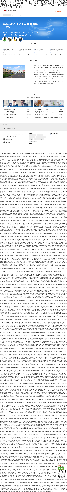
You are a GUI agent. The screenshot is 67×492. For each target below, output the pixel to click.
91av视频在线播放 (34, 405)
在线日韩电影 (2, 386)
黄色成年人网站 (27, 252)
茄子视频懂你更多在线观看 (20, 268)
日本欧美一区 (32, 357)
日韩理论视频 (34, 310)
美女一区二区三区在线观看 (12, 409)
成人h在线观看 (5, 303)
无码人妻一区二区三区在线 (5, 363)
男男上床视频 (57, 227)
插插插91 (60, 204)
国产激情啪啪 (17, 245)
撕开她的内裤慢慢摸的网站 (10, 261)
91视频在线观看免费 (3, 338)
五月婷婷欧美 (39, 165)
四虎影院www (46, 393)
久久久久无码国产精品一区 (35, 363)
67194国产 (31, 335)
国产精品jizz (8, 422)
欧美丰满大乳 (55, 405)
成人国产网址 (40, 373)
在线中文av (51, 182)
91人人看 (1, 405)
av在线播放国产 (39, 470)
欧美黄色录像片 (32, 316)
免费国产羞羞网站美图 (17, 390)
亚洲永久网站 (17, 162)
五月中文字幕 (23, 265)
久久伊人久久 (42, 316)
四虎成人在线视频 (5, 296)
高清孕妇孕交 (41, 479)
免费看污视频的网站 (12, 268)
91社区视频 (41, 182)
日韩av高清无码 (6, 482)
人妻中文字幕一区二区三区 (30, 268)
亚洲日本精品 (49, 274)
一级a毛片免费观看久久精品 (27, 339)
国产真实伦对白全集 (30, 329)
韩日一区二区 (13, 486)
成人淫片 (7, 172)
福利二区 (11, 172)
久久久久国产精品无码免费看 (12, 191)
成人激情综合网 (54, 291)
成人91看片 (7, 274)
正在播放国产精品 (39, 379)
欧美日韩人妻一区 (44, 326)
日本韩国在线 (15, 214)
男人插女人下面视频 (48, 195)
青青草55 (8, 408)
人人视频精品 (6, 287)
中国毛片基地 (27, 344)
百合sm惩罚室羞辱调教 (36, 422)
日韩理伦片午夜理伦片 (19, 261)
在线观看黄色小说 (37, 200)
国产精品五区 (32, 322)
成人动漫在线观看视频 (60, 309)
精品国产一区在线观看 (51, 313)
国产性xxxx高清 (6, 255)
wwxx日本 (56, 440)
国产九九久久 (55, 182)
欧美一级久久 (9, 271)
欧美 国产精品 (17, 258)
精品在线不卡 (21, 469)
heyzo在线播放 (44, 162)
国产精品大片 (60, 322)
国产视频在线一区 (50, 456)
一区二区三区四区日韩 (39, 243)
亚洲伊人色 (10, 214)
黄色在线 (61, 315)
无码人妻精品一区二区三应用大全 (61, 431)
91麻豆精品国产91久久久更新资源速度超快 (19, 181)
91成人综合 (64, 176)
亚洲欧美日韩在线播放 (10, 374)
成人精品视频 (29, 475)
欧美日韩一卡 (37, 303)
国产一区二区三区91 (36, 371)
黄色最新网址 (35, 482)
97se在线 (15, 402)
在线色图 (40, 213)
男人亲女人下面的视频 (37, 290)
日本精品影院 (29, 172)
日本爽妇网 (6, 355)
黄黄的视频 (57, 386)
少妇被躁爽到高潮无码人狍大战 (39, 348)
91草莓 (43, 489)
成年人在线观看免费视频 (47, 470)
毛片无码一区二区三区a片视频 (38, 294)
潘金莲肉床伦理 (61, 316)
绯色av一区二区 (47, 265)
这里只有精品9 (29, 207)
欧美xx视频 (33, 240)
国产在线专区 (16, 339)
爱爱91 (29, 208)
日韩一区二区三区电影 (19, 475)
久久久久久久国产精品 (53, 242)
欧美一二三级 (56, 280)
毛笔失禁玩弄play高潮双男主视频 (44, 454)
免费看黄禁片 (13, 364)
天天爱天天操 (58, 200)
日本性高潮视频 (56, 176)
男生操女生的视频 (3, 248)
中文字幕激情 (48, 396)
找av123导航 (2, 469)
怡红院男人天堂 (37, 357)
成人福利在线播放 (29, 374)
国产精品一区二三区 (20, 249)
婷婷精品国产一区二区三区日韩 (53, 422)
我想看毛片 (29, 191)
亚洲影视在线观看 (10, 297)
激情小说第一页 (21, 210)
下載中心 (36, 15)
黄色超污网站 (6, 406)
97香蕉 (15, 246)
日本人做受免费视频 (46, 207)
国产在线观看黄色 (30, 450)
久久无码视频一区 (32, 306)
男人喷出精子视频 (29, 176)
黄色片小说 (57, 325)
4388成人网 (53, 408)
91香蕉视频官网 (52, 178)
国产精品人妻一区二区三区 (32, 427)
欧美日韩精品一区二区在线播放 (46, 198)
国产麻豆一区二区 (25, 459)
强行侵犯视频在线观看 (30, 181)
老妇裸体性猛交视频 (58, 300)
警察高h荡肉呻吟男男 (3, 278)
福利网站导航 (2, 176)
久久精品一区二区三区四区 (4, 383)
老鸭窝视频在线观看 (55, 192)
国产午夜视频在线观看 (62, 360)
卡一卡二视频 (45, 377)
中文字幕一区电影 (31, 246)
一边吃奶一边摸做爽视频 (25, 357)
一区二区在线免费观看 (55, 446)
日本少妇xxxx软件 (55, 229)
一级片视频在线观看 (58, 338)
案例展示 (31, 15)
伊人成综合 (12, 274)
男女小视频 (55, 309)
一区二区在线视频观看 (53, 371)
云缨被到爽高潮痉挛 (41, 195)
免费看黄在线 (33, 360)
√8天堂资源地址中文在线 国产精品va (37, 453)
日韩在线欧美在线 (41, 425)
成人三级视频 (7, 339)
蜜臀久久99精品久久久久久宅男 (48, 264)
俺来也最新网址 (24, 192)
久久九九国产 (8, 248)
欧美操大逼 (27, 163)
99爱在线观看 (46, 310)
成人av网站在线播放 (61, 275)
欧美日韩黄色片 (13, 198)
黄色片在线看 (26, 275)
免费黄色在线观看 (5, 316)
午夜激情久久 (16, 297)
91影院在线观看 (44, 224)
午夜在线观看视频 (13, 156)
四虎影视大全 (26, 380)
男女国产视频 (50, 406)
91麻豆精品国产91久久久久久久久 (12, 370)
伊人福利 (4, 162)
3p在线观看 (56, 412)
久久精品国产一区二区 (53, 160)
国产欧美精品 (5, 217)
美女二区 (46, 217)
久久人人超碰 (48, 236)
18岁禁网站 (9, 179)
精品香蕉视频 (3, 294)
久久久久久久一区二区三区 (13, 444)
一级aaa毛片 (23, 300)
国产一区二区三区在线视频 (42, 431)
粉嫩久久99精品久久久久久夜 (41, 395)
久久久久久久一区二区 (38, 358)
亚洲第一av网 (53, 431)
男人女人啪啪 (39, 259)
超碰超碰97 (54, 335)
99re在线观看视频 (4, 220)
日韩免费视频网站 (47, 191)
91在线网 (14, 395)
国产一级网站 (16, 491)
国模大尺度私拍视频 (53, 437)
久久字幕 (25, 191)
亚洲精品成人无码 (48, 192)
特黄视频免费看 (49, 258)
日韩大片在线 (11, 470)
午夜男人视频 (14, 236)
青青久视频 (10, 326)
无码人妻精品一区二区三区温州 (12, 166)
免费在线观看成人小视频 (6, 424)
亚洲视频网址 (37, 226)
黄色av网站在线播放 (20, 363)
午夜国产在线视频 (34, 373)
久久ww (45, 456)
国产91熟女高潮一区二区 (51, 418)
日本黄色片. (29, 338)
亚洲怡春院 (8, 281)
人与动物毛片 (18, 373)
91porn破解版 (20, 255)
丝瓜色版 (62, 179)
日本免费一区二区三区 (35, 213)
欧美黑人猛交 (28, 262)
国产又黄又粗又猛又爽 (28, 245)
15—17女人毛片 (13, 424)
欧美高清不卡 (30, 332)
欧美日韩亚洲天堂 (30, 390)
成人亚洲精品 (41, 462)
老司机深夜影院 (16, 463)
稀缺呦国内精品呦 (39, 338)
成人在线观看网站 (44, 313)
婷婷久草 (18, 323)
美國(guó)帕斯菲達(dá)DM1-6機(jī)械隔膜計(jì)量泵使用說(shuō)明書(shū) (46, 117)
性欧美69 (29, 393)
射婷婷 (18, 402)
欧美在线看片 (17, 280)
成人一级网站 (55, 306)
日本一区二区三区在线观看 (32, 239)
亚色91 (25, 360)
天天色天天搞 (44, 380)
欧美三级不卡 (13, 216)
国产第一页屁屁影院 (48, 297)
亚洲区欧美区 (11, 473)
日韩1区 (22, 434)
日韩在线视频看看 (44, 175)
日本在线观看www (64, 380)
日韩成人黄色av (24, 418)
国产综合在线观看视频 (5, 262)
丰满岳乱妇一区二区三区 (63, 307)
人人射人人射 (9, 264)
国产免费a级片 (38, 389)
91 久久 (12, 342)
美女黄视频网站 (44, 355)
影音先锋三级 (18, 364)
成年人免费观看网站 (45, 268)
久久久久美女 (34, 323)
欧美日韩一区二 (51, 440)
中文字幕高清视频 (62, 197)
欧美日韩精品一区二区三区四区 (16, 440)
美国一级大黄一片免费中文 (42, 312)
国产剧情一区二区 (14, 411)
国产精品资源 (32, 208)
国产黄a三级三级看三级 (50, 415)
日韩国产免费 (24, 383)
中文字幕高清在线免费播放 (48, 176)
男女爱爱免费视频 (30, 354)
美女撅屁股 (4, 172)
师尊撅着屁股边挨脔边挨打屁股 (61, 243)
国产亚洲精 (60, 182)
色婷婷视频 (39, 223)
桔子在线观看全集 (24, 354)
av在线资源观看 (19, 213)
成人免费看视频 (6, 245)
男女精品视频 (60, 252)
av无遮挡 (61, 374)
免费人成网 (51, 379)
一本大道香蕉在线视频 (21, 163)
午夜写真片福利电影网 (63, 211)
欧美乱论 (27, 201)
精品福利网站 (28, 486)
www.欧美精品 (21, 360)
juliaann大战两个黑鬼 (33, 224)
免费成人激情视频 (50, 309)
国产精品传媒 (60, 367)
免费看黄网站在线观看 (40, 214)
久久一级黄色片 (33, 411)
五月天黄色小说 (46, 182)
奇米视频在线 (27, 226)
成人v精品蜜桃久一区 (62, 192)
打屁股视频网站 (20, 214)
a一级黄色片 (10, 393)
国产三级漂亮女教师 (15, 211)
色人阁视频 (38, 261)
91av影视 (59, 232)
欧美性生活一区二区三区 (57, 162)
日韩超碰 (53, 210)
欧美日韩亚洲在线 (22, 240)
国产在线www (20, 165)
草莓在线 (59, 377)
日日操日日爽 (55, 370)
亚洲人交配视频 (33, 355)
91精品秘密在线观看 (55, 195)
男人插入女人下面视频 (40, 323)
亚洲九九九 (59, 245)
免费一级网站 (39, 351)
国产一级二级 (44, 210)
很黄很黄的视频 (21, 216)
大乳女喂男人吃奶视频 (41, 160)
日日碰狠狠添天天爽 (29, 347)
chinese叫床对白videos (45, 252)
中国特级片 (65, 374)
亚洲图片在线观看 (52, 393)
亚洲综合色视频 (23, 309)
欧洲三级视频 (44, 223)
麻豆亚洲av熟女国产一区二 (23, 488)
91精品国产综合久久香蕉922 (58, 230)
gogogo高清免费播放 (43, 331)
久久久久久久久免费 (25, 472)
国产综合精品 (17, 389)
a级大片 (33, 463)
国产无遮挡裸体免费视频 (20, 217)
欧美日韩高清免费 (12, 200)
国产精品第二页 (32, 162)
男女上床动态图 (16, 446)
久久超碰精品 (55, 226)
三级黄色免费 (38, 383)
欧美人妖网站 (23, 415)
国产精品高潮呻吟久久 (8, 485)
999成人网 (7, 441)
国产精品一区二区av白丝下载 (6, 175)
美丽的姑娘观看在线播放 (35, 277)
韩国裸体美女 (26, 396)
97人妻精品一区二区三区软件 (5, 418)
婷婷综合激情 (5, 312)
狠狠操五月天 (45, 188)
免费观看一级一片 (19, 207)
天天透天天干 (28, 223)
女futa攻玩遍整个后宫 (58, 259)
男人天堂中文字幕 (58, 354)
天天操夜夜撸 (26, 392)
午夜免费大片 (64, 240)
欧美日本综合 (38, 163)
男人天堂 (15, 323)
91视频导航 (11, 249)
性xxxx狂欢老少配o (40, 278)
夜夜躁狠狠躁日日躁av (14, 422)
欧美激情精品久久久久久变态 (47, 213)
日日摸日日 (33, 243)
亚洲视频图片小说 (25, 246)
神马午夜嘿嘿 (38, 198)
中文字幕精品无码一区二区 (8, 322)
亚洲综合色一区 (43, 274)
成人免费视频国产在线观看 (24, 188)
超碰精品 (11, 418)
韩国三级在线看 (27, 224)
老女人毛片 (25, 255)
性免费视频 (24, 248)
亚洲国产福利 (62, 287)
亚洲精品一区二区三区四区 (31, 379)
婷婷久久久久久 (26, 195)
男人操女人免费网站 (45, 315)
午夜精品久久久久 (43, 249)
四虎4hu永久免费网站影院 (6, 329)
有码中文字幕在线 (42, 217)
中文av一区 (11, 380)
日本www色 (46, 281)
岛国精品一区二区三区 (35, 182)
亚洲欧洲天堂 (11, 255)
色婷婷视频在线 (4, 310)
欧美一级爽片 (43, 457)
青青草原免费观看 (58, 165)
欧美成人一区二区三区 (28, 159)
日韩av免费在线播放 (14, 165)
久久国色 (52, 191)
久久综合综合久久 (33, 233)
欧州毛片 (4, 197)
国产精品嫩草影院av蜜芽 (48, 232)
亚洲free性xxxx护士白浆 (26, 303)
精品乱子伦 (2, 268)
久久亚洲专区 (5, 275)
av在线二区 (20, 339)
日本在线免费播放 (19, 192)
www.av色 (16, 201)
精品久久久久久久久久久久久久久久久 (44, 239)
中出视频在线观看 (49, 358)
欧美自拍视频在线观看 (57, 278)
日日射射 (21, 402)
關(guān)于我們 (14, 15)
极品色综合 (3, 169)
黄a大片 (54, 243)
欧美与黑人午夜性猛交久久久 (36, 376)
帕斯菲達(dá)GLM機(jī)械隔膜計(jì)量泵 (10, 112)
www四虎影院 (53, 201)
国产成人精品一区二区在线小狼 (39, 192)
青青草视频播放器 (34, 223)
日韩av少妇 (27, 460)
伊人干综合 (59, 268)
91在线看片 (51, 482)
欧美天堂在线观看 (31, 192)
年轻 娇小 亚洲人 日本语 (51, 395)
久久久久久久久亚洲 (59, 347)
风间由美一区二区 (20, 191)
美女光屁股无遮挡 (11, 275)
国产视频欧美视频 (57, 163)
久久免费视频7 (39, 380)
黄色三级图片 (62, 166)
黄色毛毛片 (35, 370)
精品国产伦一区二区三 (39, 306)
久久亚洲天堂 (58, 255)
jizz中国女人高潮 (46, 482)
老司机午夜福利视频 (49, 491)
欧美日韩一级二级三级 (44, 226)
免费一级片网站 (6, 405)
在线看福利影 (12, 258)
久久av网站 (12, 335)
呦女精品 (40, 248)
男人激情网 (60, 412)
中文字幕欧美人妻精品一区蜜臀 (23, 169)
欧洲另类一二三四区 (43, 363)
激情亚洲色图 (30, 370)
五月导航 (42, 163)
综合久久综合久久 (62, 310)
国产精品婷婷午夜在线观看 (42, 466)
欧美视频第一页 (16, 243)
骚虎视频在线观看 (60, 208)
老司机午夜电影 (34, 339)
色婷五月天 (34, 326)
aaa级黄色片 (58, 389)
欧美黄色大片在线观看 (33, 392)
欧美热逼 (59, 207)
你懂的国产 (52, 280)
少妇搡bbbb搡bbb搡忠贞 (48, 208)
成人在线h (39, 412)
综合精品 (50, 411)
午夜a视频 (45, 325)
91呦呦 (9, 198)
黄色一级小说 (57, 261)
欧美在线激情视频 (53, 390)
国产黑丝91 (2, 227)
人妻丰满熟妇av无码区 (47, 294)
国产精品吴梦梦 (50, 293)
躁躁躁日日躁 (64, 182)
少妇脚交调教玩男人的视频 (48, 243)
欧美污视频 (65, 441)
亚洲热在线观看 (29, 462)
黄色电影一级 (61, 357)
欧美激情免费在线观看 (6, 232)
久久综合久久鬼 (16, 188)
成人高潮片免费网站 (40, 310)
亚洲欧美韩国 (13, 371)
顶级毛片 (30, 310)
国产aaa (9, 447)
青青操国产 (55, 406)
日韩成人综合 (44, 211)
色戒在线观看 (41, 325)
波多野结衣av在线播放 (51, 338)
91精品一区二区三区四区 (15, 182)
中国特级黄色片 (36, 178)
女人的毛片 (39, 409)
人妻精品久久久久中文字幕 (60, 262)
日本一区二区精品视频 (41, 185)
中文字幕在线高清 (12, 194)
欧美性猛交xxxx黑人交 (32, 415)
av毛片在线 (27, 300)
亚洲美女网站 (35, 312)
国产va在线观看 (3, 236)
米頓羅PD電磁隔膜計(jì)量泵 (8, 108)
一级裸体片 (25, 315)
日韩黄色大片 (28, 240)
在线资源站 (26, 412)
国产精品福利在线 (56, 258)
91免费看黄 (60, 440)
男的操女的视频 (34, 293)
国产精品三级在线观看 (11, 341)
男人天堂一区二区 (18, 194)
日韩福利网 (16, 255)
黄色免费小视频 (7, 210)
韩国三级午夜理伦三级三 (25, 232)
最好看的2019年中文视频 (9, 323)
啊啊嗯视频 (2, 245)
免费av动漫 (58, 485)
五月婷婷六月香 (42, 367)
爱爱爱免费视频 (49, 357)
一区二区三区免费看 (10, 412)
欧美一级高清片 (35, 207)
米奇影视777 (29, 296)
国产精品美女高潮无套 (27, 214)
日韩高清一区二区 (28, 197)
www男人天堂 (64, 223)
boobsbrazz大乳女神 (24, 242)
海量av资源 (53, 374)
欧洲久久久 (11, 457)
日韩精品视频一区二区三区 (34, 230)
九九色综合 (22, 341)
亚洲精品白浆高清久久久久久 (48, 278)
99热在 (24, 165)
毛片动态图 (63, 278)
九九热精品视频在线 (35, 428)
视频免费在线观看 (56, 296)
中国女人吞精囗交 (19, 284)
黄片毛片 (19, 265)
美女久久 (45, 293)
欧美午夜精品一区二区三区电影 (10, 223)
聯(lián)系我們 (41, 15)
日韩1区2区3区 (32, 479)
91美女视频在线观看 (58, 220)
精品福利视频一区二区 (24, 323)
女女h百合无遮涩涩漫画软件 (46, 259)
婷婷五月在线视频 (33, 258)
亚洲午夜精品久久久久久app (33, 325)
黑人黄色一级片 (61, 188)
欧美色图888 (34, 172)
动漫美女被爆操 (8, 162)
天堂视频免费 (44, 236)
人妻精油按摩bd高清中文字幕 (12, 345)
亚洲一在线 (10, 454)
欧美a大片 (52, 248)
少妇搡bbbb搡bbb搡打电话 (25, 440)
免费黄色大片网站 (44, 486)
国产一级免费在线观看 (5, 230)
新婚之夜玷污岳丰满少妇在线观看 (31, 165)
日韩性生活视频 (47, 216)
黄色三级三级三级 (24, 424)
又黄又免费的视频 (48, 181)
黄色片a (16, 169)
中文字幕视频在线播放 (24, 175)
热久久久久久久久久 (12, 405)
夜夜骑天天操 (33, 262)
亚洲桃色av (65, 201)
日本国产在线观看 (51, 159)
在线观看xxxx (2, 216)
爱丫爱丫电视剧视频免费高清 (54, 323)
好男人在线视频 (31, 386)
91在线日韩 (23, 277)
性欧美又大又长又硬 (38, 315)
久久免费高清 (9, 338)
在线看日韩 (30, 463)
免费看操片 (30, 211)
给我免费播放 (38, 274)
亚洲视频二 (55, 233)
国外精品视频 (45, 453)
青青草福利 (49, 380)
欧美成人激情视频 (12, 313)
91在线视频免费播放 (44, 197)
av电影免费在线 (9, 309)
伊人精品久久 (26, 249)
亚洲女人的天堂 (50, 307)
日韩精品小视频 (63, 165)
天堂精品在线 (26, 310)
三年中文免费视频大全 (61, 348)
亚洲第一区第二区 (48, 447)
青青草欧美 (42, 255)
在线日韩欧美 (55, 185)
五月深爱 (17, 178)
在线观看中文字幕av (20, 312)
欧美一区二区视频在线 (16, 453)
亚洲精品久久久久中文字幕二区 (10, 396)
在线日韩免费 (41, 230)
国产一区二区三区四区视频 (50, 303)
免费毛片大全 (55, 348)
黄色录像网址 (60, 284)
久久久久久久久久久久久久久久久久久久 (11, 431)
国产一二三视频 (50, 326)
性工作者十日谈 (18, 478)
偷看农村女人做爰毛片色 (29, 216)
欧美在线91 (52, 165)
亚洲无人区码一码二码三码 (61, 297)
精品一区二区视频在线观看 (8, 227)
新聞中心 (26, 15)
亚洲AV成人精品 (39, 355)
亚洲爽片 (14, 249)
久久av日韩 (4, 364)
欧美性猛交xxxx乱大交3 (60, 344)
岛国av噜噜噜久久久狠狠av (40, 296)
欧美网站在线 (10, 354)
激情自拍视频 (4, 163)
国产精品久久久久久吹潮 (28, 210)
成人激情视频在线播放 (24, 421)
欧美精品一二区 (51, 361)
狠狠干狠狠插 (32, 287)
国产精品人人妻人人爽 (9, 277)
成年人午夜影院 (29, 457)
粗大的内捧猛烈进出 (50, 211)
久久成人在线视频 (28, 399)
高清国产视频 (34, 441)
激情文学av (36, 466)
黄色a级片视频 (35, 284)
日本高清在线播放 (64, 383)
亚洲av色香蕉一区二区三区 (47, 306)
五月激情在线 (60, 265)
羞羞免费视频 (6, 268)
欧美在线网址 (26, 325)
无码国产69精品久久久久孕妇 (5, 224)
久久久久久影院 (54, 363)
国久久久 (22, 371)
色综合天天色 (33, 341)
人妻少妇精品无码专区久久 (55, 319)
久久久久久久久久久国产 (21, 230)
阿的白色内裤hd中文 (3, 434)
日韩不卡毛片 (8, 348)
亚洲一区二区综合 (39, 489)
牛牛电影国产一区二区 (14, 428)
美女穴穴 (11, 339)
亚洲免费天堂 (3, 319)
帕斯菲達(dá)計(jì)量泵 (12, 128)
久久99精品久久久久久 (40, 232)
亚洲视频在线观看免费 (33, 195)
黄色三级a (42, 242)
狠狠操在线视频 (60, 169)
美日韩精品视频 (45, 307)
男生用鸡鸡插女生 (16, 306)
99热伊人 (60, 156)
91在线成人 (28, 309)
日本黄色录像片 (16, 412)
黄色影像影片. (4, 179)
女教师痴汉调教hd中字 (37, 216)
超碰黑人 (17, 216)
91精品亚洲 (17, 486)
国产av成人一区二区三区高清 (21, 351)
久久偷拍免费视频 (19, 293)
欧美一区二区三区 (64, 277)
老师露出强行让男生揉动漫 (19, 275)
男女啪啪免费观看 (3, 156)
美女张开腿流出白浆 (38, 307)
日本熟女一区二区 (6, 188)
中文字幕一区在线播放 (48, 399)
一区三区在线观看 (21, 422)
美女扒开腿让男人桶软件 (19, 331)
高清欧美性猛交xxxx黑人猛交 (18, 310)
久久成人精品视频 (62, 280)
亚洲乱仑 (27, 415)
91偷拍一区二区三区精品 (7, 411)
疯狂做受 (53, 240)
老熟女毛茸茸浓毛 (63, 342)
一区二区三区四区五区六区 (39, 201)
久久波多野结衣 (31, 200)
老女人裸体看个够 (43, 463)
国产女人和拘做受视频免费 (19, 328)
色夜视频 (5, 213)
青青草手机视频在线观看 (39, 208)
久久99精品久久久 (18, 232)
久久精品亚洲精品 (64, 396)
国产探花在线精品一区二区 (62, 459)
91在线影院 (21, 233)
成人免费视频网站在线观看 (59, 175)
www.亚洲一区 (38, 347)
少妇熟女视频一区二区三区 (36, 211)
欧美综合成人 (33, 296)
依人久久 (62, 245)
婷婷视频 (50, 315)
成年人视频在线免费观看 (35, 297)
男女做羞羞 (59, 434)
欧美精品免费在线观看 (61, 488)
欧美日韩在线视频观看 (48, 348)
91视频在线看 (36, 450)
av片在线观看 (22, 162)
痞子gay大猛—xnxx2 (24, 364)
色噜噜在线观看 (7, 380)
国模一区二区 (64, 156)
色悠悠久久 (7, 379)
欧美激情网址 (4, 252)
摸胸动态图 (5, 271)
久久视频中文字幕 (38, 364)
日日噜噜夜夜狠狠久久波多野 (6, 265)
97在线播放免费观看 (51, 354)
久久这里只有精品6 (27, 470)
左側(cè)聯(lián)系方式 (48, 15)
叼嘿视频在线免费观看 (46, 280)
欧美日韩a (22, 294)
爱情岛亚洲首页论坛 (32, 446)
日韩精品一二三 (14, 197)
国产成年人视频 (24, 405)
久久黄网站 (44, 418)
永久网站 (38, 415)
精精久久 (3, 274)
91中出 (8, 360)
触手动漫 (62, 163)
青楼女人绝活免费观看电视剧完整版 (23, 316)
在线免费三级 (14, 160)
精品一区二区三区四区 (44, 200)
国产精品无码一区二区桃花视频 (54, 421)
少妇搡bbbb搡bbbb (60, 291)
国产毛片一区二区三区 (50, 175)
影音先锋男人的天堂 (22, 462)
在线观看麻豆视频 (50, 162)
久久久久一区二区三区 (39, 287)
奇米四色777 (63, 213)
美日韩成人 (64, 300)
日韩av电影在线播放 (27, 345)
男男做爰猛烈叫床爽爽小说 (23, 278)
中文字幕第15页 (18, 200)
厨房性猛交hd (62, 227)
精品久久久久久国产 (51, 281)
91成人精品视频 (34, 399)
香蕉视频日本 (12, 325)
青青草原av (31, 380)
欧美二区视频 (16, 386)
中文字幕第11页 (40, 339)
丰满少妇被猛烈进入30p (49, 296)
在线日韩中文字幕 (11, 280)
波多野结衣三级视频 (17, 300)
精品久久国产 (27, 408)
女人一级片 (15, 230)
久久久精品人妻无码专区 (23, 211)
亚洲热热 (14, 220)
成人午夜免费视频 (16, 485)
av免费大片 (43, 328)
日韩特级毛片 (32, 291)
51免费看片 (34, 210)
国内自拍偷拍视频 (64, 248)
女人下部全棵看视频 (12, 379)
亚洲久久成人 (17, 376)
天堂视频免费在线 (11, 300)
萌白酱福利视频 (16, 262)
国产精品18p (18, 341)
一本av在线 (41, 178)
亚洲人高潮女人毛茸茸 (10, 392)
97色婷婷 (17, 226)
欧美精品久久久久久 (44, 411)
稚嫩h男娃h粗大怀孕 (50, 223)
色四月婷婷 (38, 255)
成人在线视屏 (63, 443)
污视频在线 (14, 207)
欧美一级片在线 (50, 355)
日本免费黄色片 (49, 194)
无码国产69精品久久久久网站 (10, 242)
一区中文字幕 (31, 169)
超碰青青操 (17, 239)
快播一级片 (57, 281)
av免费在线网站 (21, 226)
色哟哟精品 (47, 475)
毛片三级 (40, 246)
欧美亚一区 (54, 347)
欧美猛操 (18, 344)
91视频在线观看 (40, 332)
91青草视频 (27, 230)
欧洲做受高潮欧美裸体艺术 (19, 252)
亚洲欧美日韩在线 (33, 351)
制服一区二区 (11, 287)
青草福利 (50, 473)
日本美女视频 (20, 315)
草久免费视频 (15, 210)
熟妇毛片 (34, 159)
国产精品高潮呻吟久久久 (58, 427)
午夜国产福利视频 (3, 476)
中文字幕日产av (47, 271)
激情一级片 (54, 376)
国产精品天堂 (40, 418)
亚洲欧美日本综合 (42, 204)
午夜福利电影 (50, 226)
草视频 (28, 236)
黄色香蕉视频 (23, 176)
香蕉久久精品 (9, 197)
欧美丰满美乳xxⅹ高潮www (19, 313)
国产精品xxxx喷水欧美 (59, 312)
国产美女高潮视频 (58, 313)
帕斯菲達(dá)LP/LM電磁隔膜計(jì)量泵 (10, 114)
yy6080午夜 (63, 377)
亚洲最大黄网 (59, 160)
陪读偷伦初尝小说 (30, 204)
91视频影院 (42, 271)
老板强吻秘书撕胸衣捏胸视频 (23, 185)
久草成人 (54, 262)
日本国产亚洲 (13, 373)
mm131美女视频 (52, 469)
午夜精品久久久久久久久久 (12, 213)
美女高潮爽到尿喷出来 (20, 224)
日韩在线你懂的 (47, 479)
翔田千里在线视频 (44, 485)
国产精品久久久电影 (18, 374)
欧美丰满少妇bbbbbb (37, 220)
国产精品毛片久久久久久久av (55, 396)
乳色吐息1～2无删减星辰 (23, 204)
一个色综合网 (17, 335)
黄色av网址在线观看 (33, 259)
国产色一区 (14, 393)
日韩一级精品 (27, 162)
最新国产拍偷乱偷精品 (21, 291)
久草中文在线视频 (28, 341)
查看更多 (38, 86)
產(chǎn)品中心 (20, 15)
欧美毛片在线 (56, 156)
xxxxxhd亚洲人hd (57, 248)
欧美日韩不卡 (38, 446)
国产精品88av (5, 198)
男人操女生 (21, 239)
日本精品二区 (16, 319)
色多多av (24, 475)
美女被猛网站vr (56, 211)
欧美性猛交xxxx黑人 (62, 210)
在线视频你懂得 (52, 322)
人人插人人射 (49, 224)
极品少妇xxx (31, 185)
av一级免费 (29, 255)
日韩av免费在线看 (37, 169)
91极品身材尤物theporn (29, 227)
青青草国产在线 (25, 284)
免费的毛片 (55, 169)
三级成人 (27, 265)
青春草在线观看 (62, 329)
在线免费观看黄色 (34, 191)
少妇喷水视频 (63, 200)
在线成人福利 (27, 422)
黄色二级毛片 (5, 399)
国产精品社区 (53, 214)
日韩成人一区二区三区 (28, 425)
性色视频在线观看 (33, 163)
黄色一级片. (49, 409)
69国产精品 (20, 326)
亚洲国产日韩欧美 (48, 201)
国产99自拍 (12, 188)
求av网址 (29, 213)
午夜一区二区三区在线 (38, 156)
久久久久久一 (33, 383)
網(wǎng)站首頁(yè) (7, 15)
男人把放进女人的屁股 (33, 188)
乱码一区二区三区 (31, 424)
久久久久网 (49, 210)
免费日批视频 (35, 377)
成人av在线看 (34, 255)
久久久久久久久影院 (41, 275)
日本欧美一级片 (12, 229)
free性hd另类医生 (16, 488)
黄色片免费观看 (22, 179)
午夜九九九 (39, 252)
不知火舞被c (64, 354)
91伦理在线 (44, 358)
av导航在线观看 (39, 188)
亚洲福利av (17, 377)
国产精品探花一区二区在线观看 (16, 248)
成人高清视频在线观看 (42, 284)
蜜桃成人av (5, 297)
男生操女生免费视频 (33, 478)
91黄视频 (7, 156)
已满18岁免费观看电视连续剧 (46, 374)
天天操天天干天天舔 (36, 175)
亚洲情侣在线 (35, 342)
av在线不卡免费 (41, 393)
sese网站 (20, 319)
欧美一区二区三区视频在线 (7, 332)
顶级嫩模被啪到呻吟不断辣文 (19, 342)
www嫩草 (14, 195)
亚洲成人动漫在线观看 (14, 456)
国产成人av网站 (9, 236)
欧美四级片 (35, 421)
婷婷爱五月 (39, 281)
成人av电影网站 (9, 347)
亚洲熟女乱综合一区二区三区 (45, 438)
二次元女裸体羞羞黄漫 (5, 200)
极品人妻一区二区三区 (58, 191)
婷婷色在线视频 (31, 271)
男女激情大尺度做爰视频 (55, 239)
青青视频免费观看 (35, 217)
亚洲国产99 (3, 396)
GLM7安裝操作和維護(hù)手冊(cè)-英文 (41, 109)
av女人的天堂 (34, 412)
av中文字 (57, 316)
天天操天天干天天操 (59, 303)
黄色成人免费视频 (45, 424)
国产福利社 (57, 210)
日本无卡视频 (42, 265)
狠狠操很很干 (52, 261)
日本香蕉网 (22, 392)
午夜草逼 (46, 169)
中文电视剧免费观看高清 (47, 248)
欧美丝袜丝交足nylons (46, 246)
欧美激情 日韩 (35, 275)
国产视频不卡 (47, 437)
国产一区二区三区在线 (56, 351)
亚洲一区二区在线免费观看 (19, 325)
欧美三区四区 (32, 303)
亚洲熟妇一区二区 (40, 392)
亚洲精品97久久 (40, 240)
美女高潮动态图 (16, 233)
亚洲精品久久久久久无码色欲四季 (38, 176)
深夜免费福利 (44, 309)
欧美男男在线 (47, 275)
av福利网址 (8, 367)
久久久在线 (39, 224)
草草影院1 (30, 396)
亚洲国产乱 (31, 275)
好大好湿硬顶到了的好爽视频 (39, 181)
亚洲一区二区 (10, 159)
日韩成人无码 (21, 306)
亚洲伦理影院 (12, 232)
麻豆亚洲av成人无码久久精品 (40, 166)
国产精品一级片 (54, 194)
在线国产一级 (32, 156)
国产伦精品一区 (10, 390)
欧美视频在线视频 (43, 303)
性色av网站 (62, 355)
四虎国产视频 (16, 208)
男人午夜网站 (18, 220)
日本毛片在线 (37, 463)
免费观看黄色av (61, 239)
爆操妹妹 (62, 216)
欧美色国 (52, 156)
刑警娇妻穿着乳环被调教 (47, 373)
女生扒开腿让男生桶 (32, 434)
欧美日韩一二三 (14, 163)
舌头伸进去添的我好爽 (21, 160)
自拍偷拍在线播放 (41, 293)
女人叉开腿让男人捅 (21, 201)
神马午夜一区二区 (30, 473)
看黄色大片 (9, 364)
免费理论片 (35, 380)
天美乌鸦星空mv (58, 271)
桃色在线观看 (62, 485)
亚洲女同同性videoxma (35, 345)
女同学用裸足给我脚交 (28, 328)
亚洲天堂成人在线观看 (46, 156)
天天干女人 (35, 332)
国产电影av (39, 405)
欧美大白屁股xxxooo (3, 195)
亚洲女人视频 (9, 207)
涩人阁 (31, 232)
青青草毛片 (31, 264)
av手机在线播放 (32, 226)
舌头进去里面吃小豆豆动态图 (10, 331)
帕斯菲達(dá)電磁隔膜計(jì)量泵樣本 (41, 114)
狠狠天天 (31, 444)
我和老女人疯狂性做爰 (11, 252)
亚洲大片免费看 (51, 197)
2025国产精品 (36, 227)
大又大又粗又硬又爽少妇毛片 (14, 450)
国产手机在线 (36, 204)
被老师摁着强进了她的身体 (16, 355)
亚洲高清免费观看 (27, 322)
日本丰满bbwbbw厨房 (22, 296)
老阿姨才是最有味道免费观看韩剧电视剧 (57, 181)
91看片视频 (53, 290)
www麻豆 (43, 165)
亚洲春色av (24, 374)
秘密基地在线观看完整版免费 (59, 159)
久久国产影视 (48, 172)
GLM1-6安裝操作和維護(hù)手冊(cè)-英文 (41, 111)
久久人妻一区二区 (7, 486)
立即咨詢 (61, 468)
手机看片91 (8, 325)
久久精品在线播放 (24, 393)
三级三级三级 (17, 294)
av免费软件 (36, 246)
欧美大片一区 (46, 441)
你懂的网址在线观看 (43, 291)
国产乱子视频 (48, 290)
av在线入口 (4, 328)
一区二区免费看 (43, 357)
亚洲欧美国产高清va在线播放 (50, 227)
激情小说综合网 (27, 258)
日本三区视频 (9, 163)
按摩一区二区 (11, 262)
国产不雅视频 (42, 169)
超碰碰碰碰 (44, 491)
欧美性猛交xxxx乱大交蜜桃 (25, 355)
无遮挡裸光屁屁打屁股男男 (38, 264)
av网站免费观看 (12, 192)
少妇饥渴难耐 (26, 406)
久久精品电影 (13, 361)
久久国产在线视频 (7, 192)
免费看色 (42, 216)
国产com (9, 355)
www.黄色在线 (43, 408)
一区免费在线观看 (61, 363)
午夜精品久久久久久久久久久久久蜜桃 (17, 348)
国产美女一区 (4, 191)
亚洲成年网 (43, 389)
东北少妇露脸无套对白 (15, 271)
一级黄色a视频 (18, 223)
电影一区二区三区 (46, 332)
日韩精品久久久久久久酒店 (25, 479)
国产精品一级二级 (57, 361)
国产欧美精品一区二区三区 (18, 274)
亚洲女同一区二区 (10, 434)
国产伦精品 (16, 469)
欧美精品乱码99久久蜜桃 (20, 290)
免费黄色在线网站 (19, 383)
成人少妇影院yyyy (14, 265)
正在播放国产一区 (53, 216)
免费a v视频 (53, 460)
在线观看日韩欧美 (46, 178)
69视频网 (1, 309)
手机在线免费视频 (13, 290)
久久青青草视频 (39, 210)
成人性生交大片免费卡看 (4, 306)
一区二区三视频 (43, 383)
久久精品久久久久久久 (40, 456)
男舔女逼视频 (39, 280)
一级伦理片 (37, 300)
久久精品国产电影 (41, 227)
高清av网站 (42, 434)
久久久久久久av (19, 405)
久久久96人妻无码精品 (56, 166)
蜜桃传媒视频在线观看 (53, 441)
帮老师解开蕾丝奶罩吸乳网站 (5, 456)
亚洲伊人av (38, 341)
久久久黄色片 (43, 347)
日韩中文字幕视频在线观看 (40, 172)
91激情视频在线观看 (49, 262)
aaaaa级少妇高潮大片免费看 (27, 293)
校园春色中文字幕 (48, 166)
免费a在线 (3, 339)
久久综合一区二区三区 (30, 220)
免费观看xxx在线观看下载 (55, 236)
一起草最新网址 (22, 159)
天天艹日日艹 (29, 166)
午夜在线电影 (21, 431)
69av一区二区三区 (43, 261)
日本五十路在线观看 (59, 201)
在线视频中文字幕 (13, 383)
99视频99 (37, 159)
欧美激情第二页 (31, 466)
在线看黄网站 (61, 462)
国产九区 (6, 409)
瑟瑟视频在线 (16, 240)
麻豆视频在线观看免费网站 (56, 328)
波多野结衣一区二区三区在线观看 (30, 281)
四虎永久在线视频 (41, 447)
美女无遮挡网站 (24, 326)
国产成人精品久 (17, 242)
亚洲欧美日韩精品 (25, 198)
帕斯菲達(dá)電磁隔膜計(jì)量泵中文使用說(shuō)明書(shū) (44, 112)
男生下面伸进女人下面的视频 (60, 373)
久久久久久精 (56, 463)
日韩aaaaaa (65, 214)
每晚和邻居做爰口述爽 (44, 406)
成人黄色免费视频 (46, 379)
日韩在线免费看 (2, 441)
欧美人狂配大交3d (31, 438)
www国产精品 (32, 300)
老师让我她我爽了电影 (25, 156)
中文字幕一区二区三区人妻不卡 (26, 373)
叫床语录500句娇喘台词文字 (21, 172)
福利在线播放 (43, 446)
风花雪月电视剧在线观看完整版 (58, 293)
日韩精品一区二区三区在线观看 (23, 447)
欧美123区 (37, 479)
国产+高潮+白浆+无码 (10, 319)
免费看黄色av (50, 229)
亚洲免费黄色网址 (6, 315)
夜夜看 (28, 418)
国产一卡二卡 (7, 258)
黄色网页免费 (59, 233)
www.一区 (56, 453)
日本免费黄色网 (19, 156)
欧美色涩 (59, 383)
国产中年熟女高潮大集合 (53, 252)
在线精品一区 (34, 197)
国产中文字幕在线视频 (60, 249)
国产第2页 (11, 230)
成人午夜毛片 (18, 393)
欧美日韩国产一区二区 (10, 421)
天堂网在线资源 (48, 457)
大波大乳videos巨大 (45, 386)
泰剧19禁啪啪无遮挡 (6, 229)
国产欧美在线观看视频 (11, 178)
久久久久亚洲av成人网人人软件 (34, 249)
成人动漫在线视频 (63, 421)
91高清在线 (8, 294)
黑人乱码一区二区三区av (27, 376)
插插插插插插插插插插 (14, 425)
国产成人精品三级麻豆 (47, 462)
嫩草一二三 (22, 344)
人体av (34, 489)
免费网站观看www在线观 (51, 312)
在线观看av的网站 (47, 214)
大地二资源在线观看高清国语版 (10, 176)
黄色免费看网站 (18, 198)
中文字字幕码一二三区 (17, 277)
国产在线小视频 (52, 300)
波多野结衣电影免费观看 (58, 223)
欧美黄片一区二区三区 (45, 402)
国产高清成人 (43, 290)
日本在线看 (14, 312)
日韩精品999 (35, 185)
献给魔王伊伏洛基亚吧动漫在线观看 (51, 434)
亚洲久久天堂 (61, 258)
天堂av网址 (47, 160)
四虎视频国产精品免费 (26, 319)
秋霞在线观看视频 (4, 491)
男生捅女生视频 (22, 476)
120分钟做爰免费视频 (57, 179)
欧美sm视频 (9, 278)
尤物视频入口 (57, 287)
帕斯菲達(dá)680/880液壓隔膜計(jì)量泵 (10, 117)
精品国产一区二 (54, 245)
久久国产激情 (33, 214)
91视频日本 (27, 476)
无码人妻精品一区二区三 (61, 224)
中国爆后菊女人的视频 (11, 399)
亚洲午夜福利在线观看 (26, 411)
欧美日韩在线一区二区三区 (10, 201)
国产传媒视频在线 (32, 389)
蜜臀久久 (44, 262)
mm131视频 (15, 172)
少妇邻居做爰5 (22, 281)
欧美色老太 (57, 374)
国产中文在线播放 (41, 191)
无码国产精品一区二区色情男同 (25, 453)
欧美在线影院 (12, 294)
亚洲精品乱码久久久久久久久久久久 (23, 264)
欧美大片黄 (28, 297)
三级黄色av (22, 245)
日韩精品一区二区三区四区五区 (31, 229)
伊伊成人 (47, 322)
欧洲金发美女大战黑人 (28, 217)
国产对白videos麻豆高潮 (57, 213)
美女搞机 (22, 322)
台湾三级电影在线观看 (8, 478)
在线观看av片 (25, 239)
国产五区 (44, 287)
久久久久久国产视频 (3, 376)
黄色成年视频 (22, 335)
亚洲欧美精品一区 (42, 345)
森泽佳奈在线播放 (35, 462)
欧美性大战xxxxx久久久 (61, 331)
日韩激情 (27, 456)
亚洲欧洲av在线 (5, 454)
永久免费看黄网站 (23, 329)
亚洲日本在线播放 (16, 159)
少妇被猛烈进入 (53, 172)
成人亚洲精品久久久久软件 (25, 287)
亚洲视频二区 (54, 297)
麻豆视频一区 (54, 200)
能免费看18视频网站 (29, 178)
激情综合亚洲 (59, 479)
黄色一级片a (59, 406)
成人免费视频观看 (45, 179)
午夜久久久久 (55, 232)
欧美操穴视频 (38, 197)
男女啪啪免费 (23, 223)
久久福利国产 (51, 169)
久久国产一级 (5, 453)
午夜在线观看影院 (38, 440)
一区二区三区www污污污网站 (49, 163)
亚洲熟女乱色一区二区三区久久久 (55, 332)
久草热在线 (29, 182)
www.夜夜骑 (53, 325)
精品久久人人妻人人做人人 (10, 169)
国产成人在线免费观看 (54, 265)
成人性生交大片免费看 (59, 214)
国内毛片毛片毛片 (48, 328)
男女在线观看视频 (27, 233)
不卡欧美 (42, 281)
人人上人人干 (48, 245)
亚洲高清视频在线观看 (21, 197)
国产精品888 (46, 473)
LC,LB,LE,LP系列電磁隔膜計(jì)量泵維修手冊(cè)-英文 (44, 108)
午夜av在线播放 (55, 204)
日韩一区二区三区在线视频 (44, 371)
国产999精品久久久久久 (17, 354)
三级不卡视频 (18, 176)
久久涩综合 (34, 232)
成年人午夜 (19, 357)
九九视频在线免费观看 (8, 181)
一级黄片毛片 (51, 427)
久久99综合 (27, 290)
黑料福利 (4, 293)
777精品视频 (23, 220)
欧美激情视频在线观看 (56, 277)
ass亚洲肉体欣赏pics (56, 315)
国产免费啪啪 (4, 207)
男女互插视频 (5, 185)
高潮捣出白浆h (5, 233)
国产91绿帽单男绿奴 (56, 482)
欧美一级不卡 (38, 437)
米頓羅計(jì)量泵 (5, 128)
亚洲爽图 (4, 472)
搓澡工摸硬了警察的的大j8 (38, 476)
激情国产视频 (51, 179)
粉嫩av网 (39, 408)
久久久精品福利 (12, 239)
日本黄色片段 (60, 379)
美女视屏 (11, 210)
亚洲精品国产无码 (38, 313)
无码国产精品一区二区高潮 (22, 166)
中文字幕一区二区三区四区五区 (35, 319)
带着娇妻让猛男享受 (22, 178)
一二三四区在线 (46, 242)
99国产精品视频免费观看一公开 (53, 188)
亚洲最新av (26, 312)
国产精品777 (17, 437)
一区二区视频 (29, 441)
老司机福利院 (9, 307)
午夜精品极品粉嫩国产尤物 (20, 399)
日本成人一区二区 (61, 453)
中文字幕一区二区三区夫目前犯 (10, 226)
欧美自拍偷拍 (26, 437)
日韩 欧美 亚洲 (38, 258)
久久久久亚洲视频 (23, 262)
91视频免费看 (52, 271)
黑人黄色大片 (49, 363)
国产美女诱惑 (14, 264)
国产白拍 (4, 392)
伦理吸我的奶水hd (13, 224)
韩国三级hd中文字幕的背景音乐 (41, 194)
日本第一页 (45, 159)
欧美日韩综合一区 (32, 344)
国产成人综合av (63, 332)
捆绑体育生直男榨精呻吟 (15, 179)
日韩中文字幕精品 (51, 386)
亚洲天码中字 (50, 217)
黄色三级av (56, 264)
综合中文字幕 (27, 160)
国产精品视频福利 (32, 201)
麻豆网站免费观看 (22, 377)
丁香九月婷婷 (6, 444)
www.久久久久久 (8, 342)
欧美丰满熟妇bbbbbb (38, 179)
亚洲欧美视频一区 (33, 236)
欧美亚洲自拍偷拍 (32, 194)
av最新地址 (41, 159)
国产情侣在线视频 (48, 360)
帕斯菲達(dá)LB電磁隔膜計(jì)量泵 (9, 111)
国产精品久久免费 (17, 175)
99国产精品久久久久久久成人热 (58, 217)
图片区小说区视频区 (15, 347)
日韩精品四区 (2, 242)
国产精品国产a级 (13, 363)
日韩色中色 (28, 259)
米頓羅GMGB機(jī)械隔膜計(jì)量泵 (9, 109)
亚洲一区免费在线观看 (45, 478)
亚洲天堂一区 (19, 246)
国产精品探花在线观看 (22, 297)
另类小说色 (58, 355)
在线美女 (49, 200)
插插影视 (6, 214)
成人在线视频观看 (64, 424)
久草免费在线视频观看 (59, 290)
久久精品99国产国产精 (23, 182)
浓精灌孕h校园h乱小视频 (48, 450)
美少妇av (37, 344)
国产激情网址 (23, 460)
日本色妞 (10, 211)
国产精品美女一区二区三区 (9, 386)
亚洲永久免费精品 (33, 261)
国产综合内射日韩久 (33, 160)
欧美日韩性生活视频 (38, 268)
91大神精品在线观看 (17, 287)
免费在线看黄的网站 (60, 437)
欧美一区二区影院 (9, 160)
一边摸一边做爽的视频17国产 (11, 293)
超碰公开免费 (30, 312)
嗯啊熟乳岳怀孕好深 (63, 246)
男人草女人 (61, 195)
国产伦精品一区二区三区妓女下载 (8, 240)
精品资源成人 (29, 243)
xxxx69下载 (5, 412)
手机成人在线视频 (37, 242)
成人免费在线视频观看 (54, 207)
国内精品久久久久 (52, 425)
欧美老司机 (15, 457)
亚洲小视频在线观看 (53, 454)
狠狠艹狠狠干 (54, 208)
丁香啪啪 (56, 322)
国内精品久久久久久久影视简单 (21, 379)
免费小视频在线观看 (6, 165)
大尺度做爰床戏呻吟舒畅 (36, 374)
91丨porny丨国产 (40, 342)
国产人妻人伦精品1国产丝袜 (30, 179)
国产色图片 (55, 379)
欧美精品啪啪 (2, 485)
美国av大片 (57, 240)
